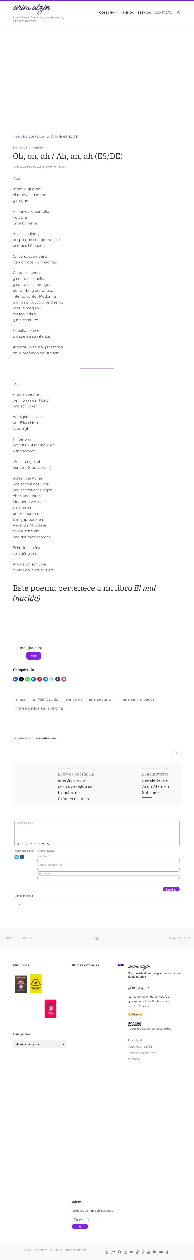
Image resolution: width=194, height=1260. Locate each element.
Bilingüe (28, 136)
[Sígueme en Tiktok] (137, 1252)
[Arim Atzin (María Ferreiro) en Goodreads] (161, 1252)
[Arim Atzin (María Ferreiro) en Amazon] (167, 1252)
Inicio (16, 136)
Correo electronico (51, 865)
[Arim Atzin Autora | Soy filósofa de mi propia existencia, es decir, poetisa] (32, 8)
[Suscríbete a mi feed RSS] (106, 1252)
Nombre (43, 856)
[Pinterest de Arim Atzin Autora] (143, 1252)
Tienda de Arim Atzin (141, 1053)
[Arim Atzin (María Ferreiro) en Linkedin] (154, 1252)
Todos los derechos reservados (149, 1028)
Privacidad (135, 1040)
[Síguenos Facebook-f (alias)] (119, 1252)
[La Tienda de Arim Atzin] (113, 1252)
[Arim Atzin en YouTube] (148, 1252)
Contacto (134, 1059)
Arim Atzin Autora (42, 1250)
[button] (122, 965)
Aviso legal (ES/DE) (141, 1046)
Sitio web (43, 873)
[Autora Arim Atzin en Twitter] (131, 1252)
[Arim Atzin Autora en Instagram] (125, 1252)
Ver (34, 655)
